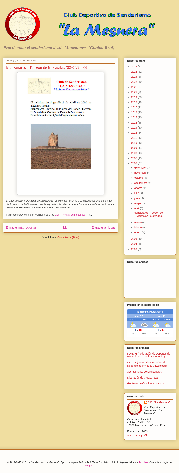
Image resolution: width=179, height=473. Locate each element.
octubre (139, 177)
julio (137, 193)
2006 (134, 163)
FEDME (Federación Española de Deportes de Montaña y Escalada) (147, 364)
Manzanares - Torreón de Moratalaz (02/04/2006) (46, 67)
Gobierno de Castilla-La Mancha (146, 383)
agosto (138, 187)
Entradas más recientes (21, 227)
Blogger (89, 465)
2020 (134, 92)
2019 (134, 97)
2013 (134, 127)
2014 (134, 122)
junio (137, 198)
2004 (134, 243)
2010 (134, 142)
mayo (137, 203)
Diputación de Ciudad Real (142, 377)
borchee (143, 462)
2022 (134, 81)
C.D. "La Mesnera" (159, 402)
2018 (134, 102)
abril (137, 208)
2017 (134, 107)
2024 (134, 71)
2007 (134, 158)
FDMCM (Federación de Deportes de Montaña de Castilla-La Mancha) (148, 355)
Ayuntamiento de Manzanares (144, 371)
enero (138, 232)
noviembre (140, 172)
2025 (134, 66)
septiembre (141, 182)
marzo (138, 222)
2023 (134, 76)
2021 (134, 87)
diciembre (140, 167)
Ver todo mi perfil (137, 435)
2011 (134, 137)
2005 (134, 238)
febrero (138, 227)
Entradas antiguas (103, 227)
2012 (134, 132)
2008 (134, 152)
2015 (134, 117)
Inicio (64, 227)
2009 (134, 147)
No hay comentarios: (74, 214)
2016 (134, 112)
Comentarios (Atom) (68, 237)
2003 (134, 249)
